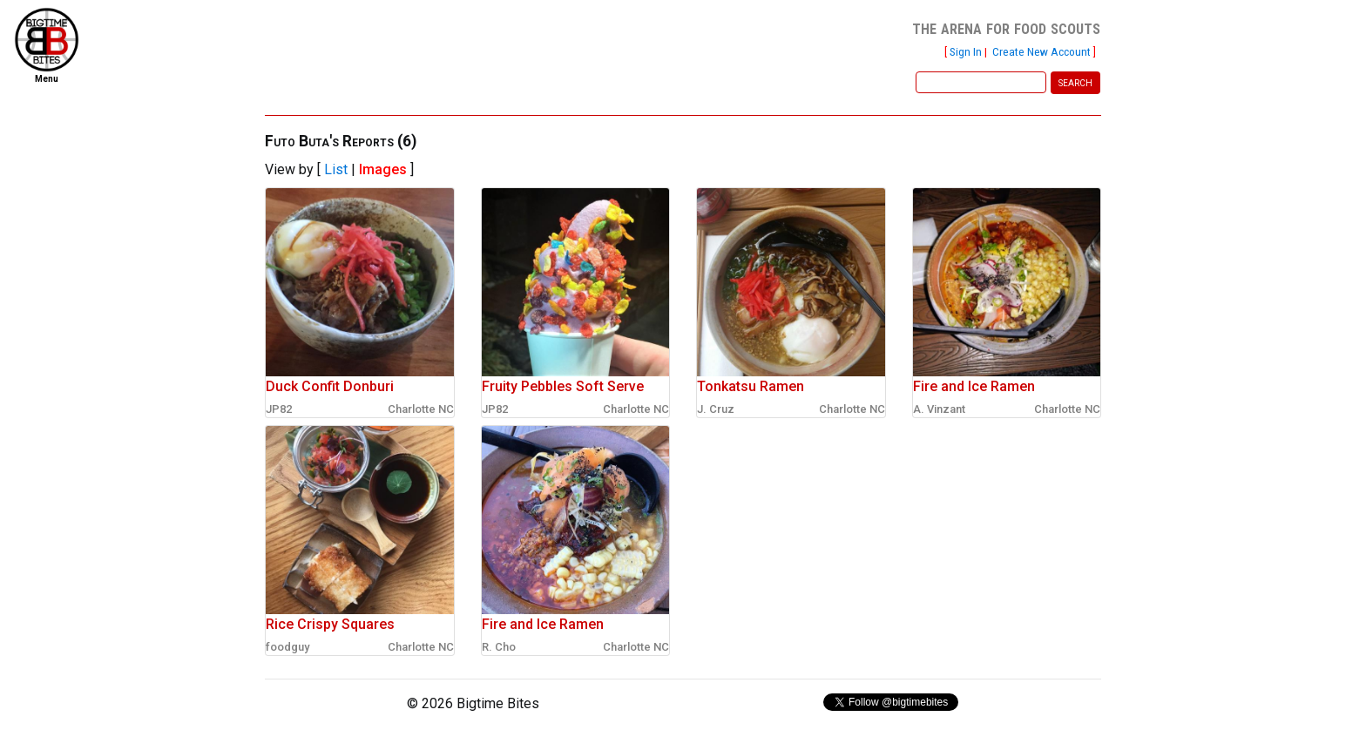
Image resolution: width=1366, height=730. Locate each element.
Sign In (966, 51)
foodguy (287, 646)
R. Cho (499, 646)
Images (383, 169)
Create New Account (1041, 51)
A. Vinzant (939, 409)
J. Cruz (715, 409)
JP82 (279, 409)
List (336, 169)
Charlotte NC (421, 409)
